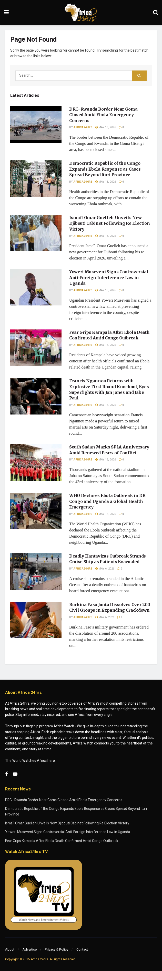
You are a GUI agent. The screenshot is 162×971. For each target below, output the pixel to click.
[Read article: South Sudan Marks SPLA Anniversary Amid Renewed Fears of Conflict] (36, 462)
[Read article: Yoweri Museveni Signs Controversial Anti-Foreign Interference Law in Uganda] (36, 287)
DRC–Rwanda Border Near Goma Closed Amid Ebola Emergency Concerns (103, 114)
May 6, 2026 (104, 568)
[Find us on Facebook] (6, 774)
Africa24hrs (83, 127)
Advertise (30, 949)
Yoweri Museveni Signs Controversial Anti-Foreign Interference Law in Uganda (108, 277)
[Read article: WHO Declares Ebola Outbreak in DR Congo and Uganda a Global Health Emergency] (36, 511)
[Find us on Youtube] (15, 774)
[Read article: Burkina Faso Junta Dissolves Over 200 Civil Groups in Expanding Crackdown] (36, 620)
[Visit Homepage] (81, 12)
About (9, 949)
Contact (82, 949)
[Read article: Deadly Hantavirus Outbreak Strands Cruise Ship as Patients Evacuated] (36, 571)
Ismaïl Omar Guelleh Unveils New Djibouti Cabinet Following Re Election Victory (109, 223)
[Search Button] (155, 12)
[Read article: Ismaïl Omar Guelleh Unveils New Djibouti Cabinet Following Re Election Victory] (36, 233)
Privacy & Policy (56, 949)
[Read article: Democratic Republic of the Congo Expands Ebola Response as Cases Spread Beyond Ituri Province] (36, 178)
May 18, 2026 (105, 127)
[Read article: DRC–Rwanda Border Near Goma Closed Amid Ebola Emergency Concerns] (36, 124)
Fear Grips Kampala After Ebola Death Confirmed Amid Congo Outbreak (61, 841)
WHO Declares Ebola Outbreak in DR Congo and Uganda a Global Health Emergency (107, 501)
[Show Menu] (6, 12)
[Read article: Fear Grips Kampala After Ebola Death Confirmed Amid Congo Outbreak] (36, 347)
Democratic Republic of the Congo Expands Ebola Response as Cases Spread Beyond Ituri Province (105, 169)
